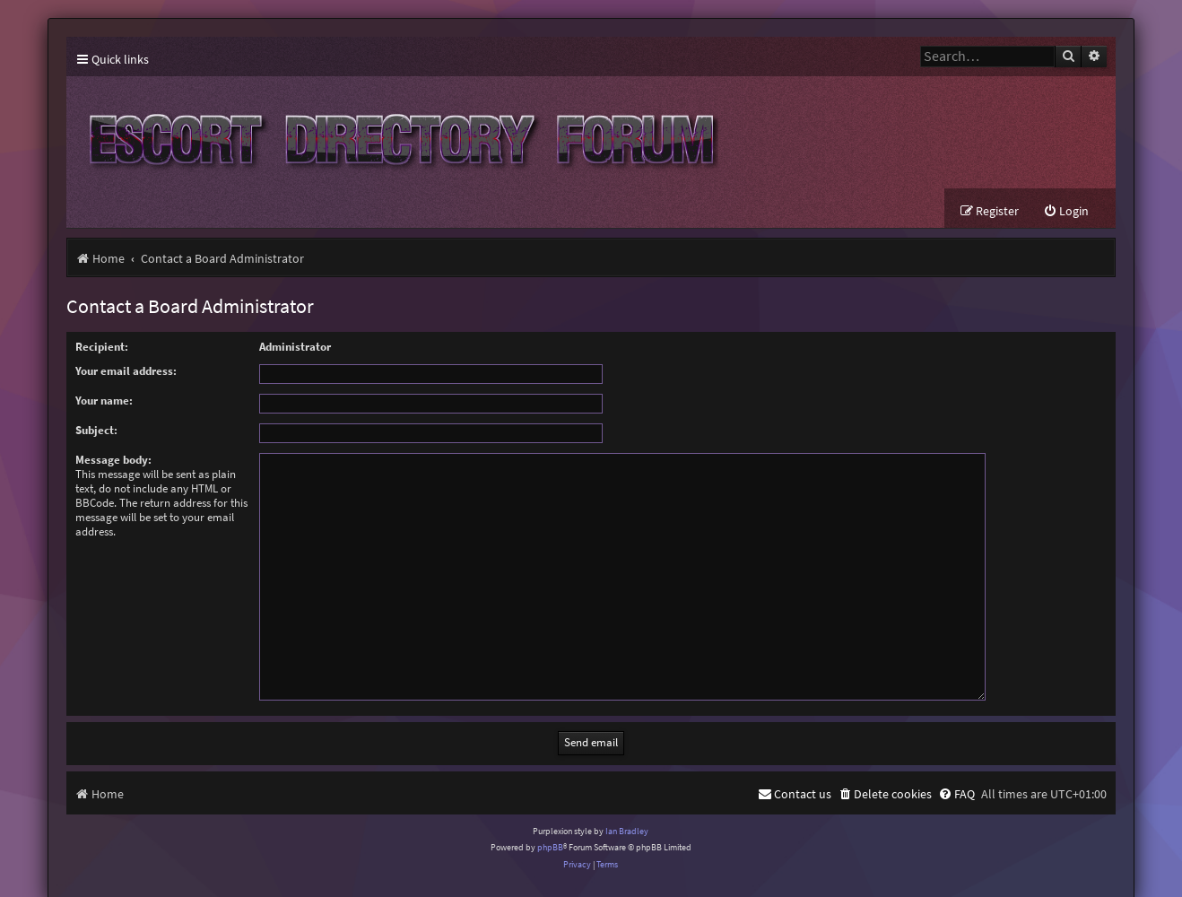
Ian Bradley (626, 809)
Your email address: (126, 371)
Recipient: (101, 346)
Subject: (96, 430)
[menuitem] (1066, 211)
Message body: (113, 459)
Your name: (104, 400)
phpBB (550, 826)
